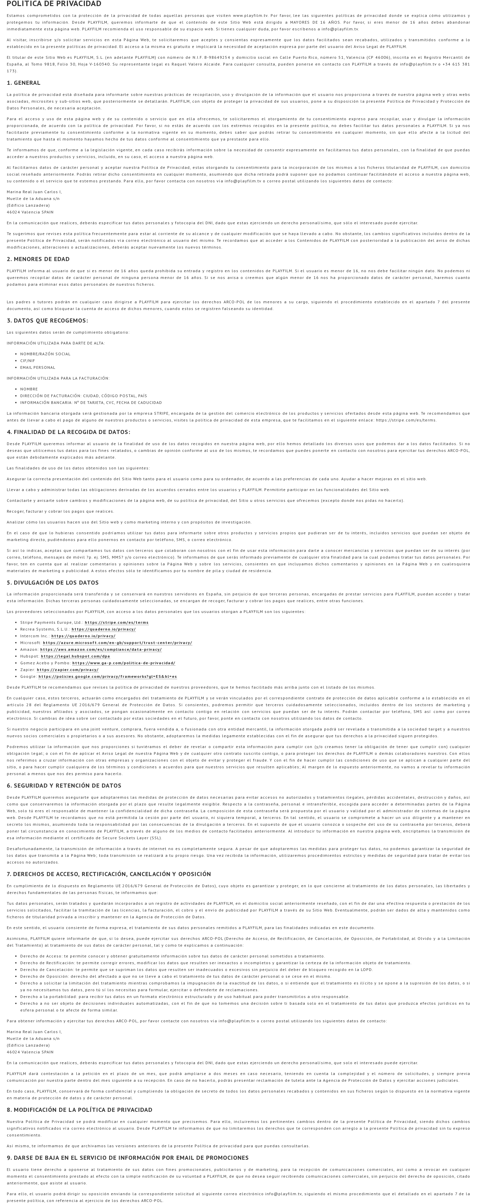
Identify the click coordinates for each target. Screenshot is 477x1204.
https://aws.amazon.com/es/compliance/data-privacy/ (101, 649)
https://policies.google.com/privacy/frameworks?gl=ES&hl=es (108, 676)
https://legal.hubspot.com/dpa (75, 656)
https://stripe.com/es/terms (117, 622)
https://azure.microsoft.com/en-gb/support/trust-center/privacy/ (117, 642)
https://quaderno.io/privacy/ (104, 629)
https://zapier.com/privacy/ (68, 669)
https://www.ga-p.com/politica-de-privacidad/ (123, 662)
